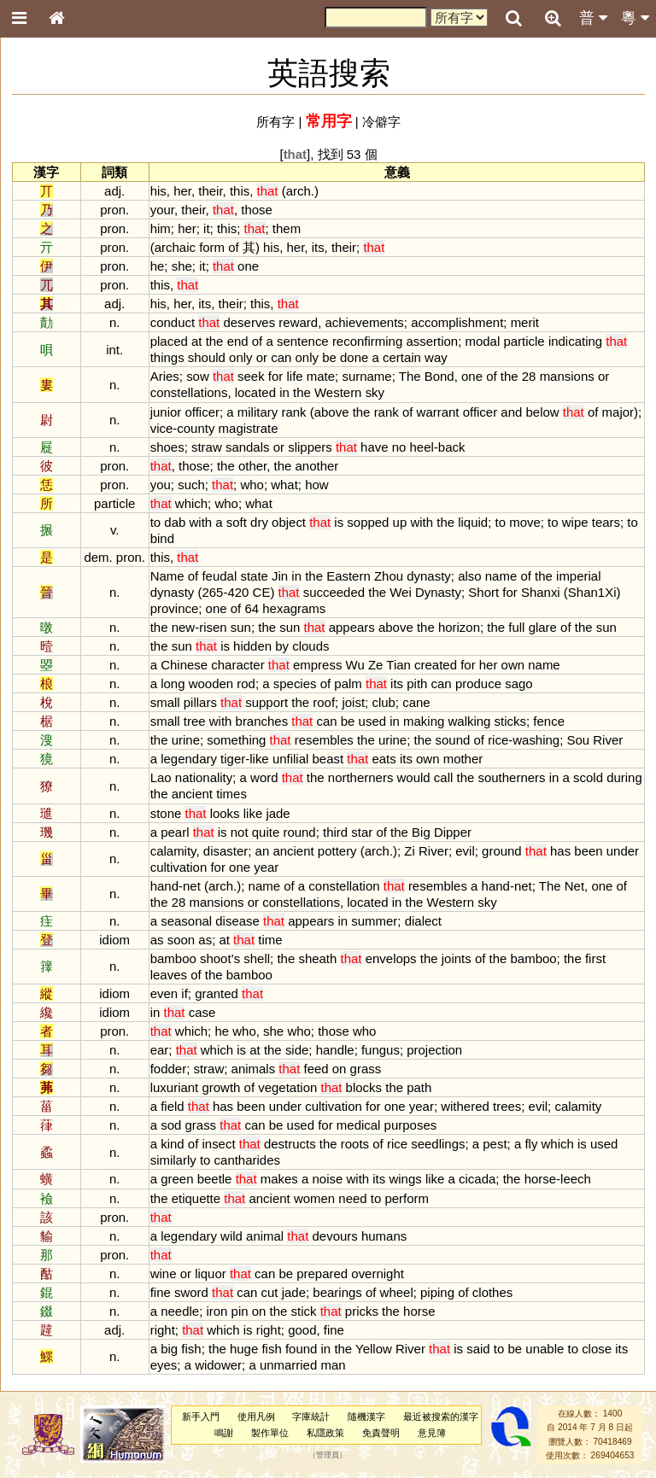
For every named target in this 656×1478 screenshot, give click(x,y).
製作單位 (270, 1433)
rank (293, 412)
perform (406, 1198)
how (316, 484)
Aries (164, 376)
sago (518, 683)
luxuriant (174, 1087)
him (160, 228)
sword (191, 1292)
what (284, 484)
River (608, 740)
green (177, 1178)
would (413, 777)
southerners (511, 777)
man (332, 1365)
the (215, 341)
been (588, 851)
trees (507, 1106)
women (314, 1198)
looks (225, 813)
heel (422, 447)
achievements (364, 322)
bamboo (173, 958)
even (164, 993)
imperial (578, 576)
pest (495, 1143)
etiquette (196, 1198)
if (184, 993)
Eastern (348, 576)
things (167, 357)
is (338, 522)
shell (256, 958)
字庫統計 (311, 1416)
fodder (168, 1068)
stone (166, 813)
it (206, 228)
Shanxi (540, 592)
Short (483, 592)
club (383, 702)
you (160, 484)
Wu (355, 664)
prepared (322, 1273)
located (255, 392)
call (443, 777)
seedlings (438, 1143)
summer (374, 921)
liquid (473, 522)
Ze (375, 664)
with (201, 522)
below (542, 412)
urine (186, 740)
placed (169, 341)
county (195, 428)
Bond (439, 376)
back (452, 447)
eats (383, 758)
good (302, 1330)
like (258, 758)
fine (160, 1292)
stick (304, 1311)
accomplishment (457, 322)
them (286, 228)
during (624, 777)
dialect (423, 921)
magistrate (248, 428)
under (622, 851)
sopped (368, 522)
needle (180, 1311)
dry (259, 522)
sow (197, 376)
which (191, 503)
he (157, 266)
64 (251, 608)
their (210, 191)
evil (464, 851)
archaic (175, 247)
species (295, 683)
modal (482, 341)
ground (502, 851)
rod (246, 683)
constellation (343, 886)
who (251, 484)
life (295, 376)
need (352, 1198)
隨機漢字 (366, 1416)
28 (529, 376)
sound (453, 740)
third (335, 832)
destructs (290, 1143)
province (174, 608)
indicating (575, 341)
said (477, 1348)
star (361, 832)
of (233, 247)
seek (251, 376)
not (240, 832)
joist (353, 702)
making (423, 721)
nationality (203, 777)
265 (212, 592)
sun (241, 627)
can (281, 357)
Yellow (373, 1348)
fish (191, 1348)
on (339, 1068)
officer (202, 412)
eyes (164, 1365)
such (191, 484)
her (182, 191)
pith (417, 683)
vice (161, 428)
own (512, 664)
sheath (317, 958)
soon (181, 939)
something (236, 740)
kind (172, 1143)
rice (498, 740)
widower (218, 1365)
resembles (324, 740)
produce (478, 683)
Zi (409, 851)
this (239, 191)
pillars (200, 702)
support (266, 702)
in (284, 392)
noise (328, 1178)
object (289, 522)
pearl (175, 832)
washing (535, 740)
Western (337, 392)
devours (335, 1236)
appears (352, 627)
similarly (173, 1160)
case (202, 1012)
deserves (249, 322)
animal (265, 1236)
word (264, 777)
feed (315, 1068)
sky (375, 392)
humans (384, 1236)
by (282, 646)
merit (525, 322)
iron (216, 1311)
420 (238, 592)
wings (405, 1178)
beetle (214, 1178)
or (261, 357)
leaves (168, 974)
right (162, 1330)
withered (465, 1106)
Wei (401, 592)
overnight (377, 1273)
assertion (432, 341)
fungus (380, 1050)
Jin (280, 576)
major (618, 412)
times (231, 793)
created (435, 664)
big (169, 1348)
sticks (510, 721)
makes (279, 1178)
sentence (303, 341)
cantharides (247, 1160)
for (275, 376)
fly (530, 1143)
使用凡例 (256, 1416)
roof (324, 702)
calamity (173, 851)
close (597, 1348)
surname (366, 376)
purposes (410, 1125)
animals (253, 1068)
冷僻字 (381, 121)
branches (262, 721)
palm (347, 683)
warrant (438, 412)
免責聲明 (381, 1433)
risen (212, 627)
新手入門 (201, 1416)
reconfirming (367, 341)
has (560, 851)
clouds (310, 646)
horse (540, 1178)
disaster (225, 851)
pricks (361, 1311)
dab (174, 522)
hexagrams (293, 608)
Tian (398, 664)
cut (269, 1292)
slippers (310, 447)
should (207, 357)
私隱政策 (325, 1433)
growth (221, 1087)
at (196, 341)
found (301, 1348)
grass (366, 1068)
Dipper (453, 832)
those (256, 209)
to (155, 522)
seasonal (186, 921)
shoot (215, 958)
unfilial (290, 758)
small (165, 702)
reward (298, 322)
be (329, 357)
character (237, 664)
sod (171, 1125)
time (270, 939)
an (262, 851)
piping (437, 1292)
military (257, 412)
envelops (391, 958)
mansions (567, 376)
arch (298, 191)
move (525, 522)
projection (434, 1050)
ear (159, 1050)
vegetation (287, 1087)
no (399, 447)
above (331, 412)
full (516, 627)
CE (262, 592)
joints (457, 958)
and (511, 412)
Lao (161, 777)
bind (162, 538)
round (299, 832)
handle (335, 1050)
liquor (210, 1273)
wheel (396, 1292)
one (248, 266)
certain (402, 357)
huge (244, 1348)
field (172, 1106)
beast (327, 758)
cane (416, 702)
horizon (459, 627)
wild (231, 1236)
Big (421, 832)
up (400, 522)
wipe (575, 522)
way (436, 357)
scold (588, 777)
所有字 (275, 121)
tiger (232, 758)
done (354, 357)
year (266, 867)
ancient (192, 793)
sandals (248, 447)
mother (463, 758)
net (192, 886)
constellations (189, 392)
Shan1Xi (592, 592)
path (419, 1087)
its (318, 247)
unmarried (288, 1365)
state (253, 576)
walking (469, 721)
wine (163, 1273)
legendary (189, 758)
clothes (492, 1292)
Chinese (184, 664)
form (212, 247)
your (162, 209)
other (252, 466)
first (595, 958)
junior (166, 412)
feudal (219, 576)
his (158, 191)
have (374, 447)
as (157, 939)
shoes (167, 447)
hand (164, 886)
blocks (364, 1087)
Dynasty (438, 592)
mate (321, 376)
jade (278, 813)
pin (240, 1311)
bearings (337, 1292)
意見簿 (432, 1433)
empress (317, 664)
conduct (172, 322)
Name (167, 576)
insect (218, 1143)
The (410, 376)
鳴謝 (223, 1433)
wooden (211, 683)
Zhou (388, 576)
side (296, 1050)
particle (523, 341)
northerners (361, 777)
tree (195, 721)
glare (543, 627)
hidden (252, 646)
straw (206, 447)
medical (359, 1125)
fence (549, 721)
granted (216, 993)
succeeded (334, 592)
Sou (578, 740)
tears (606, 522)
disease (237, 921)
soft (236, 522)
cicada (477, 1178)
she (182, 266)
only (240, 357)
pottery (337, 851)
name (501, 576)
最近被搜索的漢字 (440, 1416)
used (372, 721)
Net (574, 886)
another (317, 466)
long (172, 683)
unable (544, 1348)
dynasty (429, 576)
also (469, 576)
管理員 (327, 1455)
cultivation (179, 867)
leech (575, 1178)
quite (265, 832)
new (183, 627)
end (238, 341)
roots (355, 1143)
